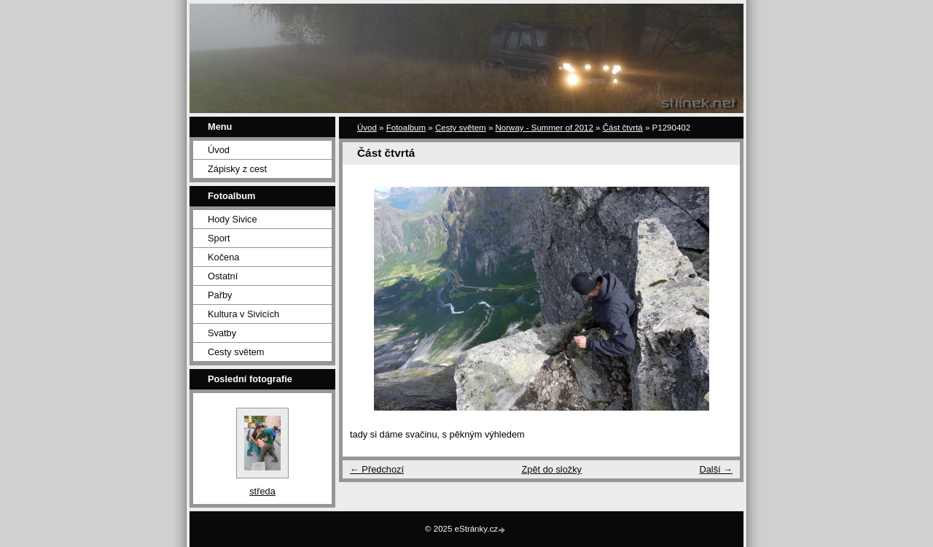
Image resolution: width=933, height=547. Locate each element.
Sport (219, 238)
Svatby (222, 332)
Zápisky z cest (237, 168)
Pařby (220, 295)
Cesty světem (236, 351)
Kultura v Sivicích (243, 314)
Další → (716, 469)
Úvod (219, 149)
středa (262, 491)
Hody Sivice (232, 219)
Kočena (223, 257)
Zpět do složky (551, 469)
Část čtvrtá (623, 127)
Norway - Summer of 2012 (544, 127)
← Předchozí (377, 469)
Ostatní (223, 276)
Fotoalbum (406, 127)
